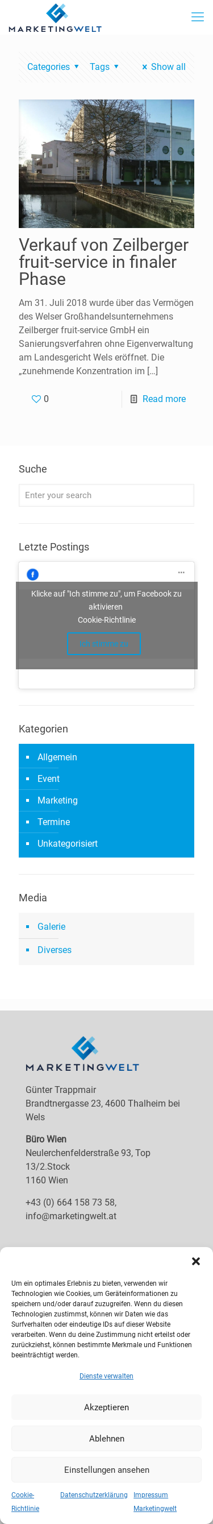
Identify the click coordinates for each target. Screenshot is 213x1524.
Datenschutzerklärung (94, 1495)
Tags (106, 66)
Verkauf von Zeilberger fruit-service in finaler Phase (104, 262)
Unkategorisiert (67, 843)
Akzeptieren (106, 1407)
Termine (53, 822)
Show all (162, 66)
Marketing (57, 800)
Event (48, 778)
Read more (164, 399)
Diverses (54, 950)
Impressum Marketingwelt (155, 1502)
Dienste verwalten (106, 1376)
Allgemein (57, 757)
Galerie (51, 926)
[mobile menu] (197, 17)
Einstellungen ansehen (106, 1470)
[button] (196, 1261)
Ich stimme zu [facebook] (104, 643)
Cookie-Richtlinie (25, 1502)
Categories (54, 66)
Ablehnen (106, 1439)
